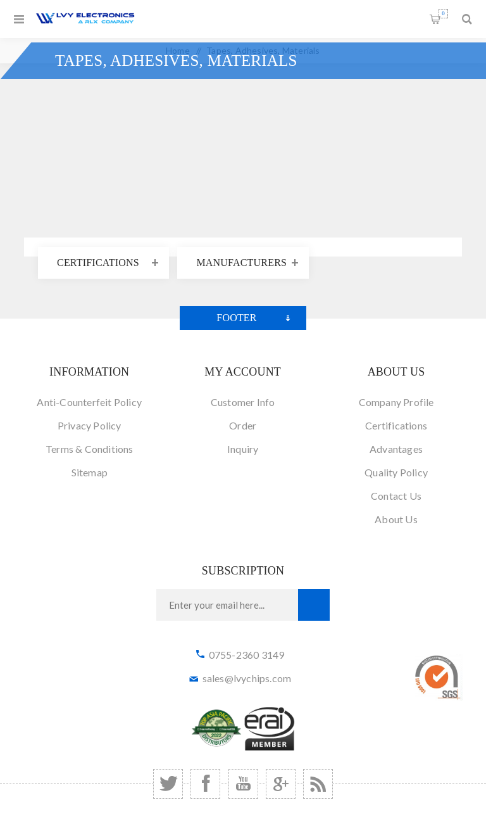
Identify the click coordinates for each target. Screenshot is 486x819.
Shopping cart (443, 13)
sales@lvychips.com (247, 678)
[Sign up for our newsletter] (227, 605)
